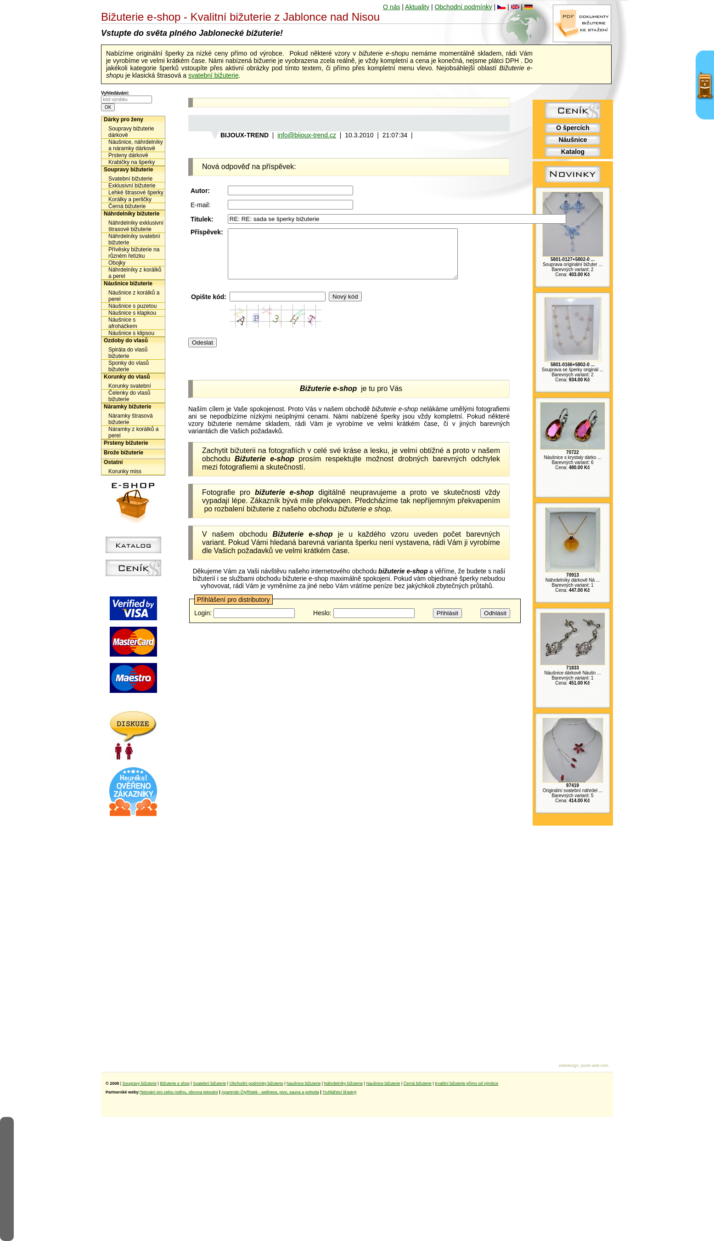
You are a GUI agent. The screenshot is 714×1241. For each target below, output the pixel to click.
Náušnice (572, 139)
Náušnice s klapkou (132, 313)
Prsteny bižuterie (126, 443)
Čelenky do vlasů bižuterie (129, 396)
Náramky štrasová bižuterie (130, 419)
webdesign (569, 1065)
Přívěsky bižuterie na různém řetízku (133, 252)
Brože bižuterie (123, 452)
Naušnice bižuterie (303, 1083)
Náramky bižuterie (127, 406)
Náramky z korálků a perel (133, 432)
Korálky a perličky (130, 199)
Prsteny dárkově (128, 155)
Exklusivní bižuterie (132, 185)
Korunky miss (124, 471)
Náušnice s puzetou (132, 306)
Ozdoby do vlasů (126, 340)
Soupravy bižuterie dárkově (131, 131)
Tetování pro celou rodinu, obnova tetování (179, 1092)
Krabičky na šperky (131, 162)
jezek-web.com (594, 1065)
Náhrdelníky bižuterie (131, 213)
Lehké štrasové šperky (135, 192)
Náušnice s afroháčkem (122, 323)
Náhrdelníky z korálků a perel (134, 272)
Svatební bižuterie (130, 179)
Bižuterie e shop (175, 1083)
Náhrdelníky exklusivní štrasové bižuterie (135, 226)
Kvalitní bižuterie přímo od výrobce (466, 1083)
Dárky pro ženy (123, 119)
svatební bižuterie (213, 75)
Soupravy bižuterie (128, 169)
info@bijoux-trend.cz (306, 135)
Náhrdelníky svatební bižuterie (134, 239)
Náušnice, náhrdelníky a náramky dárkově (135, 145)
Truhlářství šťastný (339, 1092)
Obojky (116, 263)
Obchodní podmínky (463, 7)
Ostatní (113, 462)
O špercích (572, 127)
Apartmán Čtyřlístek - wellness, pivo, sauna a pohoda (270, 1092)
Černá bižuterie (127, 206)
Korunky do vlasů (127, 377)
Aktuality (417, 7)
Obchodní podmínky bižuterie (256, 1083)
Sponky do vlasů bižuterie (128, 366)
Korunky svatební (129, 386)
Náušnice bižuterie (128, 283)
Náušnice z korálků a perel (133, 295)
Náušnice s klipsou (131, 333)
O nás (391, 7)
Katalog (573, 151)
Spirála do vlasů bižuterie (127, 352)
